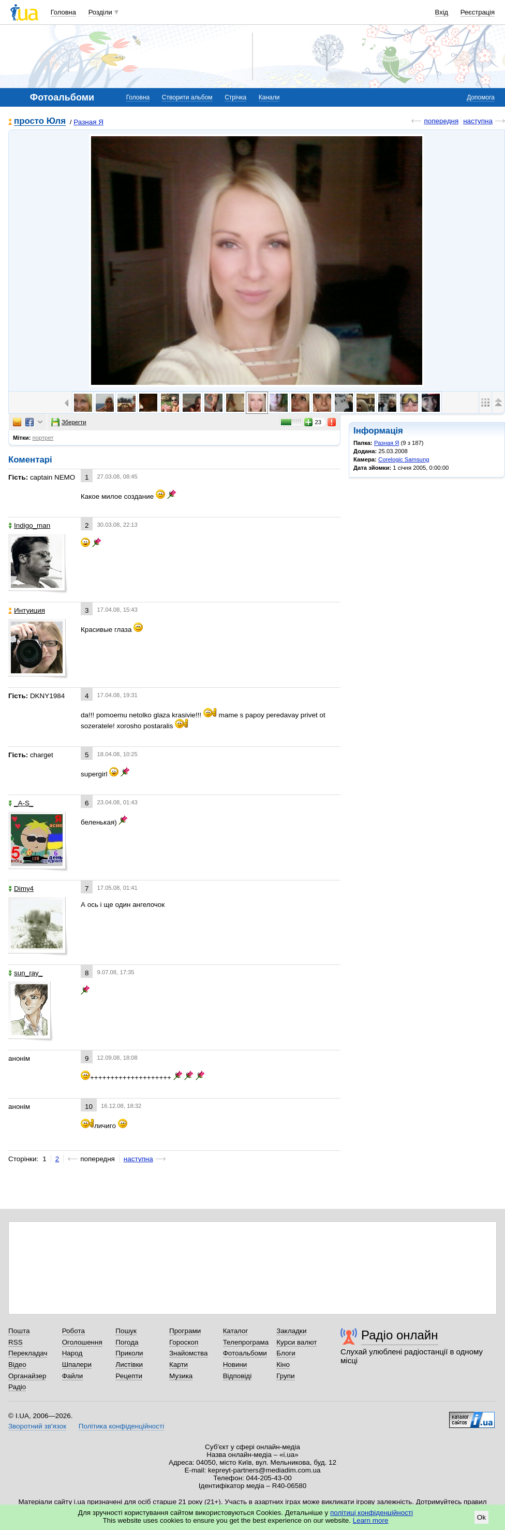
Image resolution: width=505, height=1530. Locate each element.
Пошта (18, 1331)
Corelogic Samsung (403, 459)
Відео (17, 1364)
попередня (441, 121)
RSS (15, 1342)
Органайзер (27, 1376)
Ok (481, 1517)
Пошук (126, 1331)
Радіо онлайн (399, 1335)
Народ (72, 1353)
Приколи (129, 1353)
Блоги (285, 1353)
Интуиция (26, 610)
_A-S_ (20, 803)
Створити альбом (187, 97)
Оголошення (82, 1342)
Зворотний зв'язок (37, 1426)
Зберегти (68, 422)
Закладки (291, 1331)
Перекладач (27, 1353)
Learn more (371, 1520)
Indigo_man (29, 525)
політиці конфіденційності (371, 1513)
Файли (72, 1376)
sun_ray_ (25, 973)
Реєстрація (478, 12)
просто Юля (40, 121)
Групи (285, 1376)
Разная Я (88, 122)
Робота (73, 1331)
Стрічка (235, 97)
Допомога (481, 97)
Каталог (235, 1331)
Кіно (283, 1364)
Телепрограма (246, 1342)
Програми (185, 1331)
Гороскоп (183, 1342)
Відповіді (237, 1376)
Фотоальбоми (245, 1353)
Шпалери (77, 1364)
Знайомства (188, 1353)
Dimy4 (21, 888)
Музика (180, 1376)
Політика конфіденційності (121, 1426)
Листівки (129, 1364)
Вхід (442, 12)
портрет (43, 438)
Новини (235, 1364)
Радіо (17, 1387)
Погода (126, 1342)
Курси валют (296, 1342)
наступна (478, 121)
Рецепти (128, 1376)
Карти (178, 1364)
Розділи (100, 12)
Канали (269, 97)
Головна (63, 12)
